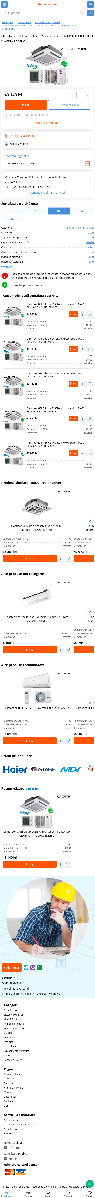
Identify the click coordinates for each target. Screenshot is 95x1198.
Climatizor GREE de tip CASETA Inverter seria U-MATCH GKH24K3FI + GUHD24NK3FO (56, 340)
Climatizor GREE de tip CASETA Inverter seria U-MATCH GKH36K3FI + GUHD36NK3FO (56, 375)
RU (90, 13)
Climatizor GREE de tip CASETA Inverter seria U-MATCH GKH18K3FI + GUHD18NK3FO (56, 305)
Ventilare (9, 1037)
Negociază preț (16, 144)
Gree (91, 232)
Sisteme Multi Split (14, 1014)
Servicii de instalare (20, 1115)
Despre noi (10, 1096)
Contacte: (9, 978)
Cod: (9, 307)
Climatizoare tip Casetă (79, 228)
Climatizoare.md (47, 4)
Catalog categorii (13, 1074)
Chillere (8, 1032)
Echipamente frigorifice (16, 1050)
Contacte (8, 1101)
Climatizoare (11, 1010)
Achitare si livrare (13, 1087)
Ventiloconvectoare (14, 1028)
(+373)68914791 (11, 983)
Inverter (89, 247)
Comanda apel (39, 192)
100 (91, 237)
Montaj (8, 1092)
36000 (90, 242)
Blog (6, 1105)
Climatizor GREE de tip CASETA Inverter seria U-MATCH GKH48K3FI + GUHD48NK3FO (56, 410)
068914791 (16, 182)
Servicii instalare (13, 1059)
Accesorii (9, 1055)
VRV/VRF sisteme (13, 1019)
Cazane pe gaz (12, 1119)
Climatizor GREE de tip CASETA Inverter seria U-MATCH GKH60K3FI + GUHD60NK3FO (56, 444)
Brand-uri (9, 1083)
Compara (9, 1078)
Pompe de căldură (14, 1023)
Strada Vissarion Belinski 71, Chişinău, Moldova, (35, 177)
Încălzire (8, 1041)
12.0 (91, 261)
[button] (90, 520)
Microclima (10, 1046)
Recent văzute (20, 788)
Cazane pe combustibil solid (19, 1124)
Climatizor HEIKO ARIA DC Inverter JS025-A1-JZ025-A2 (37, 708)
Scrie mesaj (58, 192)
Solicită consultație (47, 122)
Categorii (11, 1005)
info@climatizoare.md (15, 988)
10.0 (91, 257)
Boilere (8, 1133)
